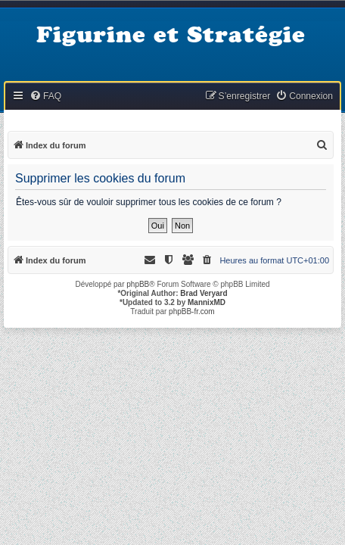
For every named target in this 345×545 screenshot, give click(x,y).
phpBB (137, 284)
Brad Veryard (203, 293)
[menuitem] (45, 96)
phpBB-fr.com (192, 311)
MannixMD (206, 302)
